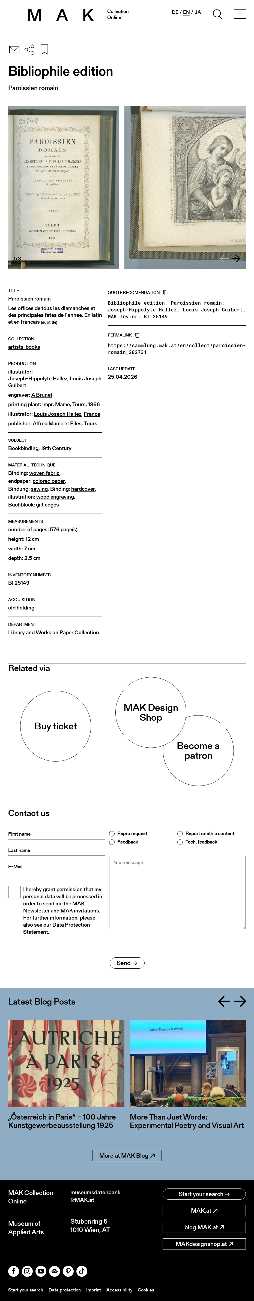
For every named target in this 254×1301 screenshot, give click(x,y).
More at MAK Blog (127, 1155)
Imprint (96, 1289)
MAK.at (204, 1210)
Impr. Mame (56, 404)
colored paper (49, 481)
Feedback (127, 841)
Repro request (132, 833)
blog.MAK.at (204, 1227)
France (92, 414)
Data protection (66, 1289)
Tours (79, 404)
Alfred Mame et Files (57, 423)
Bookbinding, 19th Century (39, 448)
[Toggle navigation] (240, 15)
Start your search (204, 1194)
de (175, 12)
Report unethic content (210, 833)
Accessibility (122, 1289)
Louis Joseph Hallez (57, 414)
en (186, 12)
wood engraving (55, 496)
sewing (39, 489)
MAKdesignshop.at (204, 1244)
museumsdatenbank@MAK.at (98, 1196)
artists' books (24, 347)
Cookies (150, 1289)
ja (198, 12)
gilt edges (47, 504)
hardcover (83, 489)
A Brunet (41, 395)
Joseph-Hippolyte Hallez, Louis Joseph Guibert (54, 382)
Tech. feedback (201, 841)
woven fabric (44, 473)
